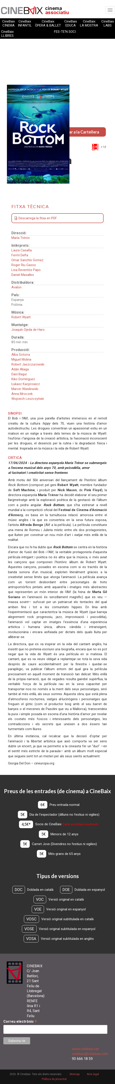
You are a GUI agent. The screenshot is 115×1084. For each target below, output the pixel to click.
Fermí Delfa (19, 255)
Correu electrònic (20, 1021)
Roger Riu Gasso (23, 265)
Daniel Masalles (22, 275)
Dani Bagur (19, 374)
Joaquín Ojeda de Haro (28, 330)
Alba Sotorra (20, 355)
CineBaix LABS (107, 23)
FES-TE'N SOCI (65, 32)
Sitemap (74, 1074)
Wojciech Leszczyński (27, 399)
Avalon (16, 287)
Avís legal (93, 1074)
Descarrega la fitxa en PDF (38, 218)
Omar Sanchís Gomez (27, 260)
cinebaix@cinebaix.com (90, 1054)
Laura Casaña (21, 250)
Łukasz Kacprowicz (25, 384)
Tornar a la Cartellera (80, 131)
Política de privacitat (54, 1079)
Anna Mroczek (22, 394)
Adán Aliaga (20, 369)
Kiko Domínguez (23, 379)
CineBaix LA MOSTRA (89, 23)
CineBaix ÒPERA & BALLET (48, 23)
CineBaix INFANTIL (25, 23)
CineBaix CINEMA (8, 23)
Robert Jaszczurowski (27, 364)
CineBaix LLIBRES (7, 34)
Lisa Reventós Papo (26, 270)
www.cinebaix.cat (85, 1049)
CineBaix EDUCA (70, 23)
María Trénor (20, 238)
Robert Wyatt (21, 317)
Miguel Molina (21, 359)
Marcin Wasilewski (24, 389)
